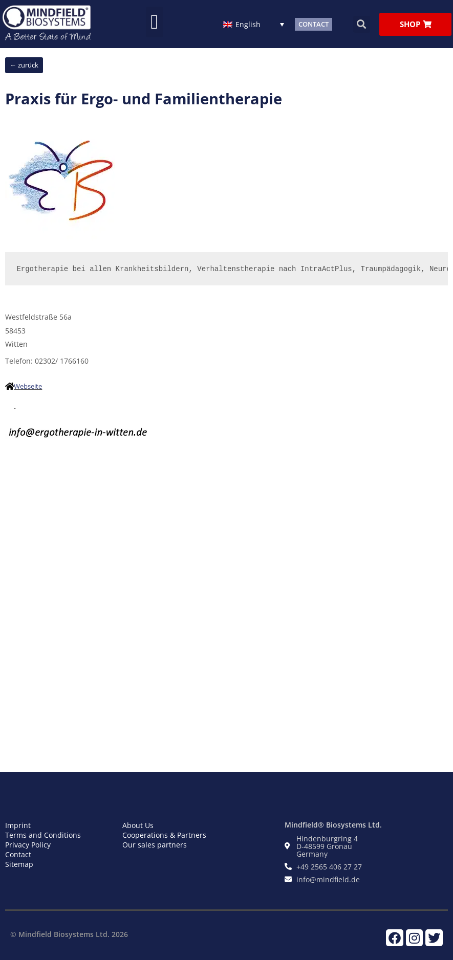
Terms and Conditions (43, 835)
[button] (155, 22)
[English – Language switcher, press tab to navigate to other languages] (254, 24)
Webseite (28, 386)
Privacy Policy (28, 845)
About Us (138, 825)
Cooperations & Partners (164, 835)
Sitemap (19, 864)
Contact (18, 854)
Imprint (18, 825)
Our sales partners (154, 845)
